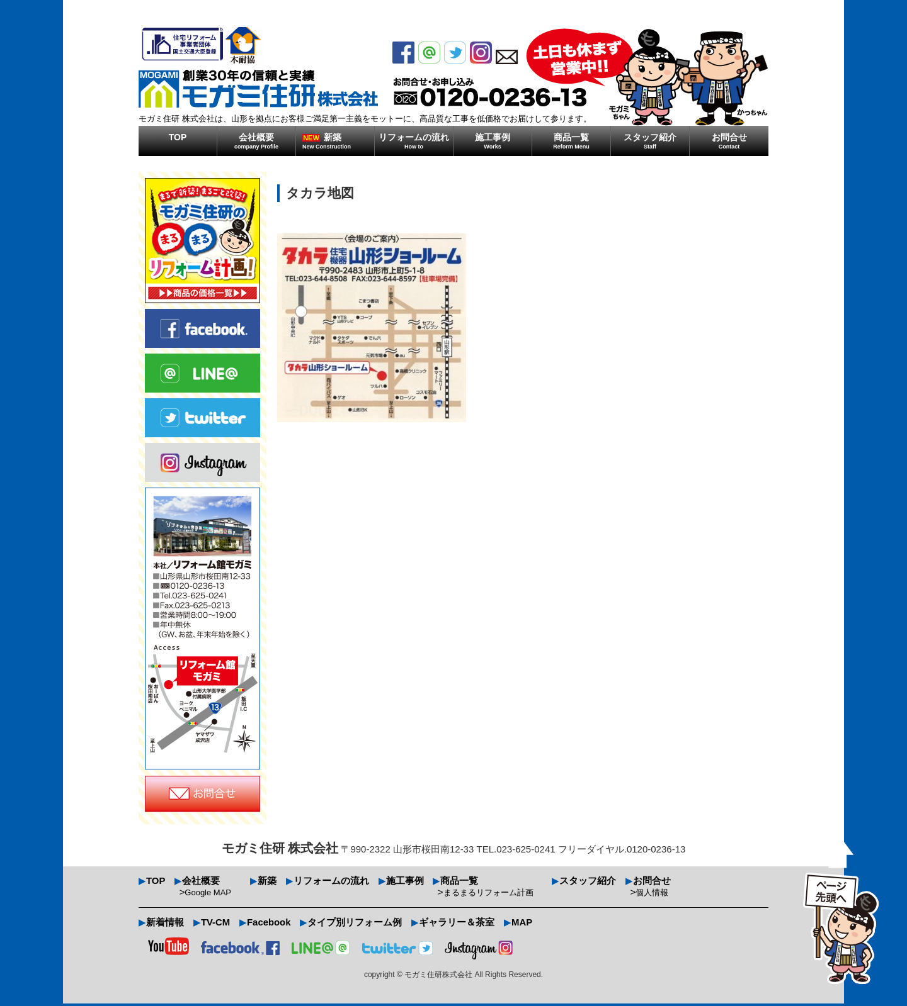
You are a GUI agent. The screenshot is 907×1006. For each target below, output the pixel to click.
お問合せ (729, 141)
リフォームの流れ (414, 141)
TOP (178, 137)
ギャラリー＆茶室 (458, 924)
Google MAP (208, 893)
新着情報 (165, 924)
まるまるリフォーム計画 (489, 893)
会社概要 (256, 141)
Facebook (270, 924)
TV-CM (216, 924)
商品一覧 (571, 141)
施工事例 (493, 141)
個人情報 (653, 893)
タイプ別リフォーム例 (356, 924)
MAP (523, 924)
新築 (338, 141)
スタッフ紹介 (650, 141)
